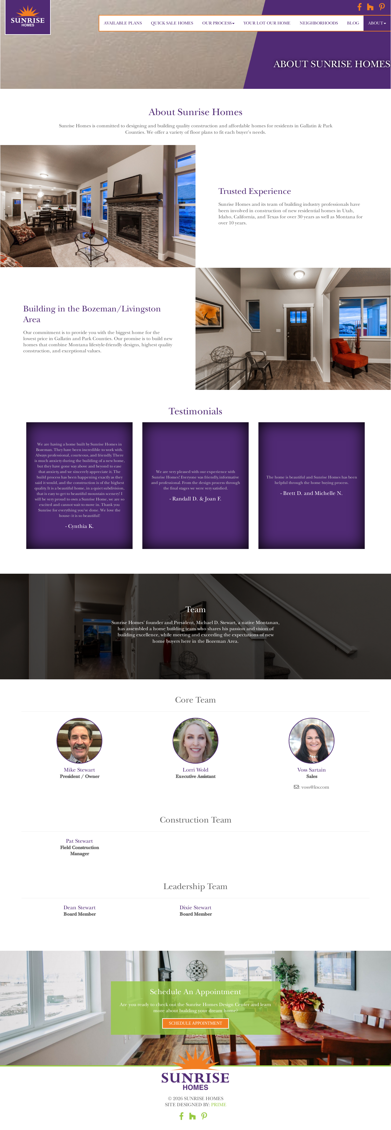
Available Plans (123, 23)
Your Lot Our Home (267, 23)
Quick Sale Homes (172, 23)
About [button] (377, 23)
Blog (353, 23)
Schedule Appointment (195, 1023)
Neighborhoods (319, 23)
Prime (218, 1104)
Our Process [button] (218, 23)
